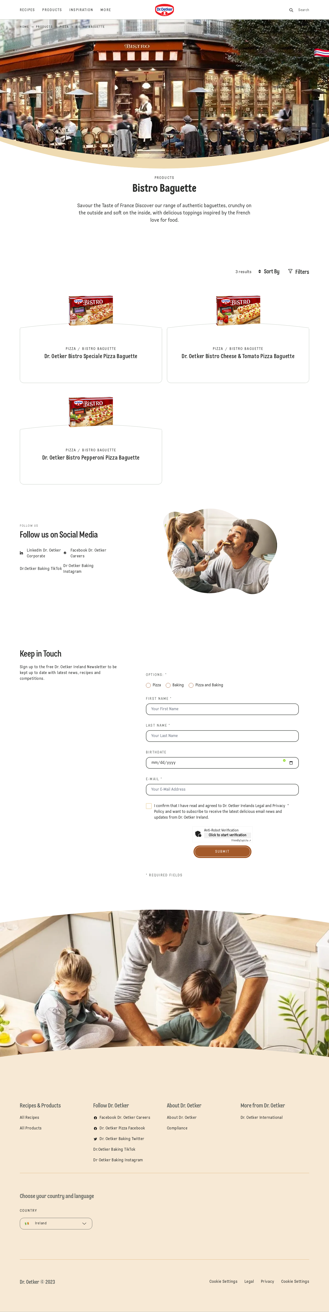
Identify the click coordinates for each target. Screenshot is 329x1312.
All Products (31, 1128)
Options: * (156, 675)
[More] (109, 10)
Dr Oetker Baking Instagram (118, 1160)
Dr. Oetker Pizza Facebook (122, 1128)
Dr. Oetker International (262, 1118)
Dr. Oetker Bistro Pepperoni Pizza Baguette (91, 436)
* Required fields (164, 875)
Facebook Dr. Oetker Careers (125, 1118)
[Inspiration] (84, 10)
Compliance (177, 1128)
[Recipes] (31, 10)
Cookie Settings (223, 1282)
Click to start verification (227, 835)
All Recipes (29, 1118)
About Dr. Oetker (182, 1118)
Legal (259, 806)
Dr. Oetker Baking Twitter (122, 1139)
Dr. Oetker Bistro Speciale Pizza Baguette (91, 334)
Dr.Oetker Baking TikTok (114, 1150)
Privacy (267, 1282)
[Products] (55, 10)
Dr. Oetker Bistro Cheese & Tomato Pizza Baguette (238, 334)
